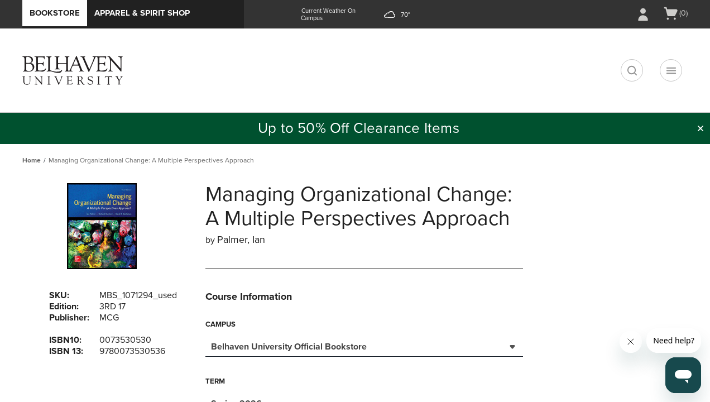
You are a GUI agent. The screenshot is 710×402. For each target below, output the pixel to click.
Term (215, 381)
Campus (220, 324)
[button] (700, 128)
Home (31, 160)
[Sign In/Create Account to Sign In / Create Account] (643, 14)
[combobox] (364, 345)
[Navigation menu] (671, 70)
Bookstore (55, 13)
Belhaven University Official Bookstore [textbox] (289, 346)
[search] (632, 70)
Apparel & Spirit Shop (142, 13)
